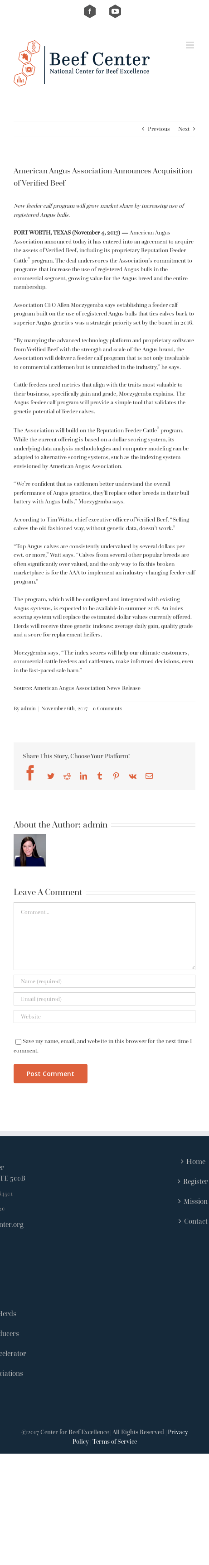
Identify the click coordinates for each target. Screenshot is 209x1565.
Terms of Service (114, 1441)
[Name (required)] (104, 981)
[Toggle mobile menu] (190, 45)
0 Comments (107, 708)
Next (184, 129)
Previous (159, 129)
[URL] (104, 1016)
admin (28, 708)
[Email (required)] (104, 998)
